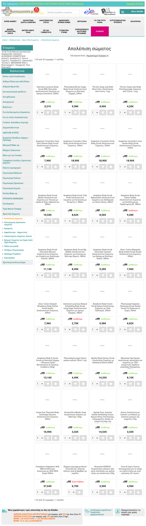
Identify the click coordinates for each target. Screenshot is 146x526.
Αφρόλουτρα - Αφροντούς (15, 232)
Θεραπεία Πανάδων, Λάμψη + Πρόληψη (16, 139)
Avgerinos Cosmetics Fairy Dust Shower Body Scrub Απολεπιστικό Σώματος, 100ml (47, 144)
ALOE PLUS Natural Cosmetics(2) (16, 52)
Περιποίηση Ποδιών (11, 178)
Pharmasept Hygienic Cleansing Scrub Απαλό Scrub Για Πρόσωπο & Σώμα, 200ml (130, 307)
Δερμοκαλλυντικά (11, 127)
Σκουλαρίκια (8, 204)
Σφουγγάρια (9, 258)
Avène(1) (5, 58)
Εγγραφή (130, 4)
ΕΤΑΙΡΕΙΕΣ (100, 31)
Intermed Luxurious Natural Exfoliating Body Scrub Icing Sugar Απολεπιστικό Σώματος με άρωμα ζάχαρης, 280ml (75, 308)
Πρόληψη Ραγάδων (12, 254)
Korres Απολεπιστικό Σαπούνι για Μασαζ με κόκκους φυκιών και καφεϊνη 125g (130, 415)
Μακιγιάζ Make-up (11, 145)
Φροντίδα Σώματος (11, 214)
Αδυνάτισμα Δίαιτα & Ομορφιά (28, 21)
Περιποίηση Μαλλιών (12, 173)
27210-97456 (25, 4)
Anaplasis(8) (6, 54)
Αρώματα (8, 228)
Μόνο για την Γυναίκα (12, 155)
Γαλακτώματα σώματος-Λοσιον (18, 236)
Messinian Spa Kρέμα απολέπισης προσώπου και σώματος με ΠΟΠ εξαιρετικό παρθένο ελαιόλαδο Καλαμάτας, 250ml (130, 363)
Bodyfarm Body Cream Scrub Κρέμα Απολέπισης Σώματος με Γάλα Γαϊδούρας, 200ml (102, 307)
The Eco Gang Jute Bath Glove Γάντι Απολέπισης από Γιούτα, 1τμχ (102, 89)
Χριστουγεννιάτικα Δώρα (14, 262)
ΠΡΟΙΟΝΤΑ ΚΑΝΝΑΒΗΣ (13, 198)
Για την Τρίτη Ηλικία (100, 21)
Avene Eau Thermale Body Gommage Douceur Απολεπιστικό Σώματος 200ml (47, 415)
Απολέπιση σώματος (13, 218)
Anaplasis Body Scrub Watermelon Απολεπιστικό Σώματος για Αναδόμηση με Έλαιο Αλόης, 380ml (102, 198)
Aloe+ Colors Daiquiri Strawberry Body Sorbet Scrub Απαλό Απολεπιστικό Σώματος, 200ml (47, 308)
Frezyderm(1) (15, 61)
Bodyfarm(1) (15, 58)
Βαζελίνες (7, 107)
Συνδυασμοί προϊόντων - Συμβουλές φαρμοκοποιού (101, 512)
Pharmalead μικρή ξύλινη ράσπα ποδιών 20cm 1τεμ (75, 359)
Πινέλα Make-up (10, 193)
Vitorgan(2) (20, 65)
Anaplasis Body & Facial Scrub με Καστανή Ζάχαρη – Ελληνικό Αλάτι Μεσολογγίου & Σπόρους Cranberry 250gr (47, 362)
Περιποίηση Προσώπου (13, 183)
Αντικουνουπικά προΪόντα (14, 92)
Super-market (10, 21)
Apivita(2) (17, 54)
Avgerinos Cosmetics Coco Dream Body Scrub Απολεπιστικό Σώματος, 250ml (130, 144)
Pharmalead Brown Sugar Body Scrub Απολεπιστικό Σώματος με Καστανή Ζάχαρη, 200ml (75, 90)
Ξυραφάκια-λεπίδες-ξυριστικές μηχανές (17, 161)
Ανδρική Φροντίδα (11, 87)
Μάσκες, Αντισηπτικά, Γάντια (10, 31)
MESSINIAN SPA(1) (18, 63)
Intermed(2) (27, 61)
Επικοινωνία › (78, 4)
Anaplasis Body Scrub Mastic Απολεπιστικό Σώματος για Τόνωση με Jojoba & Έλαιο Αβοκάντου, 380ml (48, 199)
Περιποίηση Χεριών (11, 188)
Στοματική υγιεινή (64, 31)
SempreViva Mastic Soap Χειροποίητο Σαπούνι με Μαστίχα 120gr (75, 414)
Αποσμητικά (8, 102)
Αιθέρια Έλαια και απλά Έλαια (16, 81)
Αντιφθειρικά (9, 97)
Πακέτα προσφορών (12, 168)
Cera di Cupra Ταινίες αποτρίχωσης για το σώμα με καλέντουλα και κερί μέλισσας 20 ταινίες (130, 470)
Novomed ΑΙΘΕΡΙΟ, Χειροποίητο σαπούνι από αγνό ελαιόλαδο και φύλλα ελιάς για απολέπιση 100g (102, 470)
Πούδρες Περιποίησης (14, 250)
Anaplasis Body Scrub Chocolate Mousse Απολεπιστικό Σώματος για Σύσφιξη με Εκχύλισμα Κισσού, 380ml (47, 254)
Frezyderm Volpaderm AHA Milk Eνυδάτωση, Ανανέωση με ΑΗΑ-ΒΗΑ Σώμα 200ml (47, 470)
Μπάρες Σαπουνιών (11, 150)
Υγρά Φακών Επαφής (12, 209)
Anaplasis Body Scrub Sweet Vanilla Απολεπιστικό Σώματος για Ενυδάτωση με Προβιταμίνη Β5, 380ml (130, 199)
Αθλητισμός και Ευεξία (46, 21)
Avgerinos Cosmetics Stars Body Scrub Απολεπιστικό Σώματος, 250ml (75, 143)
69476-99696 (65, 4)
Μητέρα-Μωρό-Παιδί (28, 31)
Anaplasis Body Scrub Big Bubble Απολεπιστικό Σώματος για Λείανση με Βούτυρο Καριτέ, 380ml (75, 253)
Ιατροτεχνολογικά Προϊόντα (118, 21)
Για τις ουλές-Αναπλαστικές (15, 117)
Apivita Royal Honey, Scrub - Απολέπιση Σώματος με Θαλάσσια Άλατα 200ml (102, 360)
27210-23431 (38, 4)
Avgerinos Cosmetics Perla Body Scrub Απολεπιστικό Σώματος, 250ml (102, 143)
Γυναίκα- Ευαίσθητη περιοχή (15, 122)
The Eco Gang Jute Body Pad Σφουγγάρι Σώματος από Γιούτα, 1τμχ (130, 89)
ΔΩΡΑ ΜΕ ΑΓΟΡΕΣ (11, 133)
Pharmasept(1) (7, 65)
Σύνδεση (139, 4)
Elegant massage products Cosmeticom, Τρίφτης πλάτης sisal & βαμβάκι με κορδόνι (75, 470)
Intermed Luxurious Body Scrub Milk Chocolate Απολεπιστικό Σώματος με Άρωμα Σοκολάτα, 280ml (48, 90)
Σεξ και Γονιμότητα (46, 31)
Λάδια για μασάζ (11, 246)
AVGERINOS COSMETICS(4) (13, 56)
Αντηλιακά (81, 21)
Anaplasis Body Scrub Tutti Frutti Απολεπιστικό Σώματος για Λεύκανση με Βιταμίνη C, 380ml (75, 198)
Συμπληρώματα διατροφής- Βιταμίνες (82, 31)
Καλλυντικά (136, 21)
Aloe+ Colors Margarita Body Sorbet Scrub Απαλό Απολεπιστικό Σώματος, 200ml (130, 253)
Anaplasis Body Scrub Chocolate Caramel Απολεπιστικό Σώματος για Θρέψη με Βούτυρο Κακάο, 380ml (102, 254)
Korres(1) (5, 63)
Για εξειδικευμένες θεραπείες (16, 112)
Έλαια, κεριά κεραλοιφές (14, 76)
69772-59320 (51, 4)
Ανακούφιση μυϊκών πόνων (64, 21)
